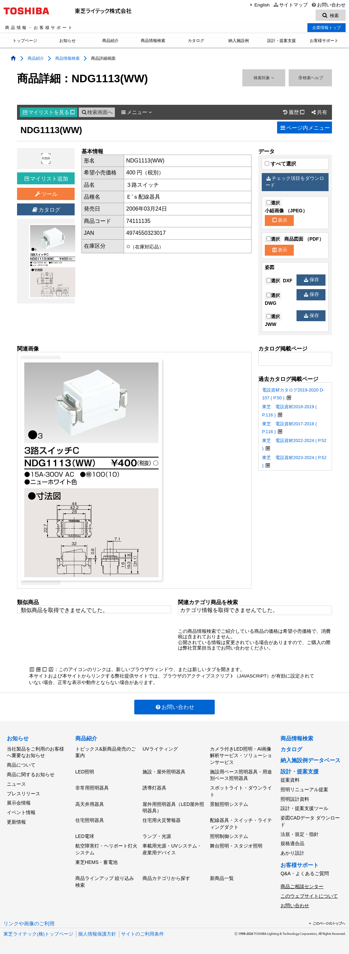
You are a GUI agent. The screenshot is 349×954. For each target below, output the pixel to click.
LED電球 (84, 836)
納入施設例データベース (310, 760)
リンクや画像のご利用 (29, 922)
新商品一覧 (222, 878)
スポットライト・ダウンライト (241, 791)
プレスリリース (23, 793)
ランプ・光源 (156, 836)
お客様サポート (324, 41)
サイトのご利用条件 (142, 933)
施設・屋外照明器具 (163, 771)
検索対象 (264, 78)
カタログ (196, 41)
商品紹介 (110, 41)
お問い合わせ (328, 5)
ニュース (16, 783)
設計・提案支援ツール (304, 808)
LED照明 (84, 771)
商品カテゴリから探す (166, 878)
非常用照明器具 (92, 788)
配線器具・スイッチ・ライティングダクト (241, 823)
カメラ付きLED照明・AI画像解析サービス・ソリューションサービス (241, 755)
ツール (46, 194)
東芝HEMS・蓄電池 (96, 861)
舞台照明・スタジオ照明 (236, 845)
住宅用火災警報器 (161, 820)
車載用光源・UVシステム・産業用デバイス (171, 849)
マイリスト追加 (46, 179)
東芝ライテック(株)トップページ (38, 933)
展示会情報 (19, 803)
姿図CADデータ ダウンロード (309, 821)
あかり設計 (292, 852)
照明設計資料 (294, 798)
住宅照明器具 (89, 820)
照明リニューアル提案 (304, 789)
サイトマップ (290, 5)
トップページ (25, 41)
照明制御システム (229, 836)
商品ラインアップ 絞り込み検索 (104, 881)
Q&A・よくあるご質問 (304, 873)
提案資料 (290, 780)
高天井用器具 (89, 804)
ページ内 (304, 128)
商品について (21, 765)
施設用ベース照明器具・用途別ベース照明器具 (241, 775)
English (259, 5)
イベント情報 (21, 812)
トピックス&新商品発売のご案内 (105, 752)
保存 (311, 280)
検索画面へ (97, 112)
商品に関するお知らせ (31, 774)
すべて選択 (280, 164)
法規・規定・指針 (299, 834)
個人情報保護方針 (97, 933)
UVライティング (160, 749)
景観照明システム (229, 804)
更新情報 (16, 821)
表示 (279, 220)
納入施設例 (238, 41)
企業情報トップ (326, 27)
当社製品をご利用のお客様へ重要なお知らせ (35, 752)
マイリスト (49, 112)
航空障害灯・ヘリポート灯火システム (106, 849)
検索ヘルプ (310, 78)
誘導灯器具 (154, 788)
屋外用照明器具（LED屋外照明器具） (173, 807)
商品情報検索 (153, 41)
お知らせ (67, 41)
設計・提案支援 (281, 41)
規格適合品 (292, 843)
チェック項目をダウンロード (294, 182)
